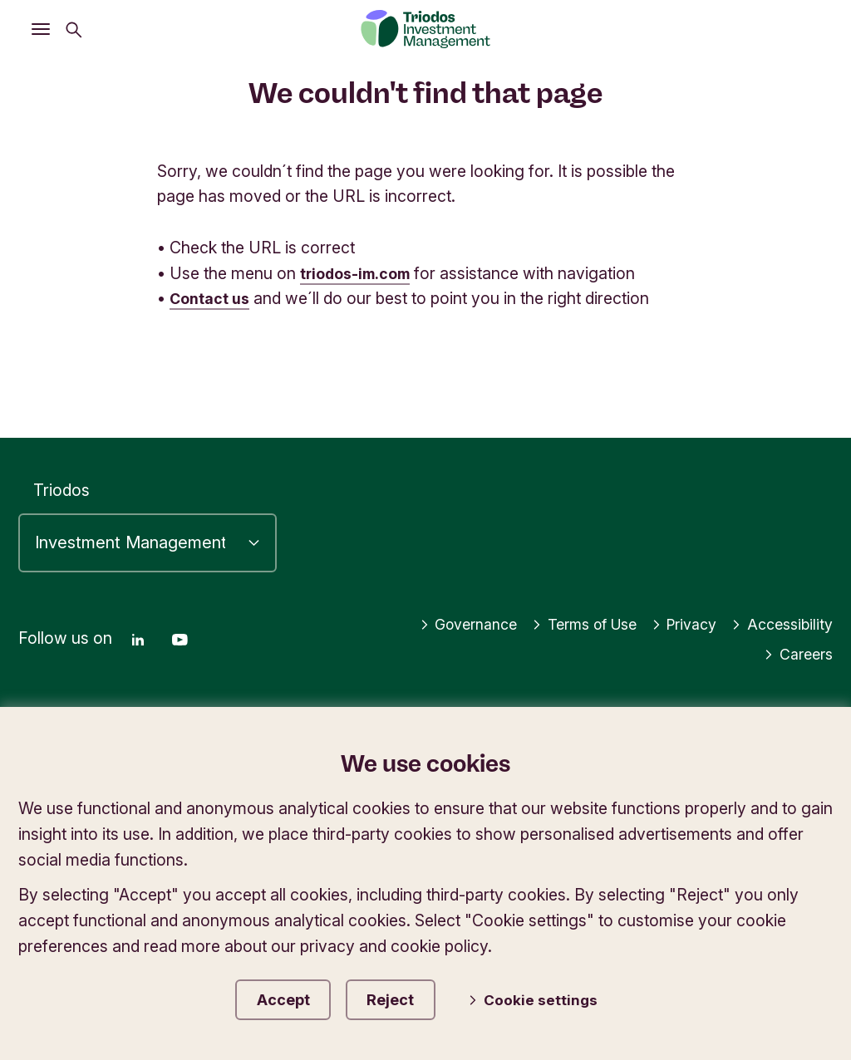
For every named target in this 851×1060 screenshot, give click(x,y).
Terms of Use (566, 618)
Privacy (675, 618)
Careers (795, 648)
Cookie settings (548, 998)
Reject (412, 996)
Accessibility (779, 618)
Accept (289, 996)
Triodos (61, 484)
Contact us (213, 298)
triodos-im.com (360, 273)
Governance (440, 618)
